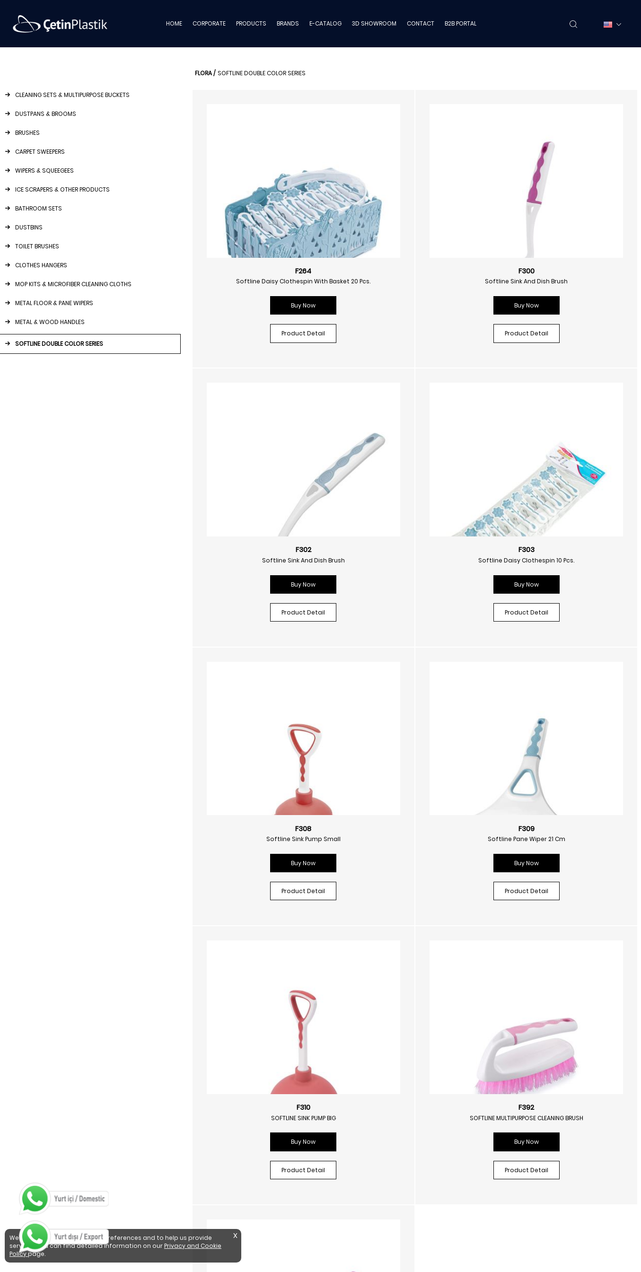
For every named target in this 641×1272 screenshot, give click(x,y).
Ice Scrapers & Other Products (222, 1105)
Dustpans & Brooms (206, 1048)
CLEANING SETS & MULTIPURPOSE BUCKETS (72, 95)
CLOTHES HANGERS (41, 265)
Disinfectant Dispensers (373, 1076)
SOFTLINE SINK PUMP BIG (264, 837)
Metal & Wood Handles (210, 1204)
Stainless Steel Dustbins (373, 1162)
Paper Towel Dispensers (372, 1105)
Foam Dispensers (362, 1062)
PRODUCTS (251, 23)
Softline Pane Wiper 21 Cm (553, 558)
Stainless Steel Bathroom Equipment (392, 1176)
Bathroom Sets (199, 1119)
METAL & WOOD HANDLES (50, 322)
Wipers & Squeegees (207, 1091)
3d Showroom (518, 1048)
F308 (409, 547)
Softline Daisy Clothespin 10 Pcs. (264, 558)
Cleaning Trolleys (362, 1204)
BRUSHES (27, 133)
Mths (504, 1091)
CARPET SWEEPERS (40, 152)
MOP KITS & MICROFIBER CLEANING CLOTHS (73, 284)
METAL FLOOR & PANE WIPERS (54, 303)
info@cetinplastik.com (51, 1105)
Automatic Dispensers (370, 1133)
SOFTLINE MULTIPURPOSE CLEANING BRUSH (408, 837)
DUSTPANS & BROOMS (45, 114)
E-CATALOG (325, 23)
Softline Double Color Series (219, 1218)
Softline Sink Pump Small (408, 558)
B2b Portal (512, 1062)
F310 (264, 826)
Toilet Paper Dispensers (371, 1119)
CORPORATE (209, 23)
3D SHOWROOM (374, 23)
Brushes (188, 1062)
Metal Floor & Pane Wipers (215, 1190)
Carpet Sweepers (202, 1076)
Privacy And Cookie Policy (534, 1076)
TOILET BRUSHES (37, 246)
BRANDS (288, 23)
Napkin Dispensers (364, 1034)
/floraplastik (362, 964)
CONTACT (420, 23)
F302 (553, 268)
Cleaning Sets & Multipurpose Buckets (233, 1034)
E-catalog (512, 1034)
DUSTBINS (29, 227)
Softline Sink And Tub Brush (553, 837)
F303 (264, 547)
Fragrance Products (366, 1091)
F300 (409, 268)
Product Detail (264, 342)
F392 (408, 826)
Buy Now (264, 314)
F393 (553, 826)
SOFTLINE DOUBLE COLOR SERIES (59, 344)
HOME (174, 23)
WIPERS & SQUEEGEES (44, 171)
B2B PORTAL (460, 23)
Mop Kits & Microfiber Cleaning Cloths (233, 1176)
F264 (264, 268)
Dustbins (189, 1133)
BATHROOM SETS (38, 208)
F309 (553, 547)
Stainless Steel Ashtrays (373, 1190)
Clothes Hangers (201, 1162)
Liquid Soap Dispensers (371, 1048)
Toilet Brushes (197, 1147)
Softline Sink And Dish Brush (408, 279)
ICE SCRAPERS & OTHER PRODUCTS (62, 189)
